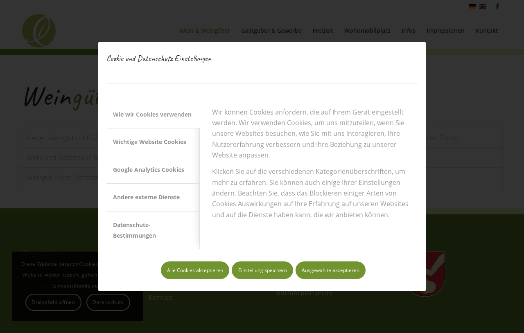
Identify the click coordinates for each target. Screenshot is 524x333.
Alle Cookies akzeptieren (195, 270)
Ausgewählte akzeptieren (330, 270)
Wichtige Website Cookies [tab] (149, 142)
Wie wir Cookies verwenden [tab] (152, 114)
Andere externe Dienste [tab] (146, 197)
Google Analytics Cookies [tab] (148, 169)
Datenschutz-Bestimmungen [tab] (134, 230)
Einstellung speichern (262, 270)
